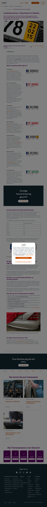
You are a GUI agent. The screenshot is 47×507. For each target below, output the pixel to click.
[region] (23, 253)
